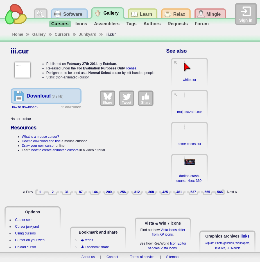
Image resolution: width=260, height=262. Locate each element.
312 (137, 192)
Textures (220, 248)
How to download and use (41, 141)
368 (151, 192)
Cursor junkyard (27, 227)
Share (107, 98)
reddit (87, 240)
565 (207, 192)
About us (88, 257)
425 (165, 192)
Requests (178, 23)
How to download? (25, 107)
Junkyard (87, 34)
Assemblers (107, 23)
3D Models (233, 248)
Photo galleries (224, 243)
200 (109, 192)
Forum (202, 23)
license (131, 68)
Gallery (39, 34)
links (245, 236)
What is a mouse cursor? (40, 137)
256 (123, 192)
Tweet (126, 98)
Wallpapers (242, 243)
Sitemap (172, 257)
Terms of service (142, 257)
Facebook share (95, 247)
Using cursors (25, 233)
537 (193, 192)
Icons (81, 23)
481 (179, 192)
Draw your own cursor (38, 146)
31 (67, 192)
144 (95, 192)
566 (220, 192)
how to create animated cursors (54, 150)
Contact (112, 257)
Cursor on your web (30, 240)
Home (17, 34)
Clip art (209, 243)
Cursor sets (23, 220)
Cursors (60, 23)
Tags (131, 23)
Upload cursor (25, 247)
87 (81, 192)
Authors (151, 23)
